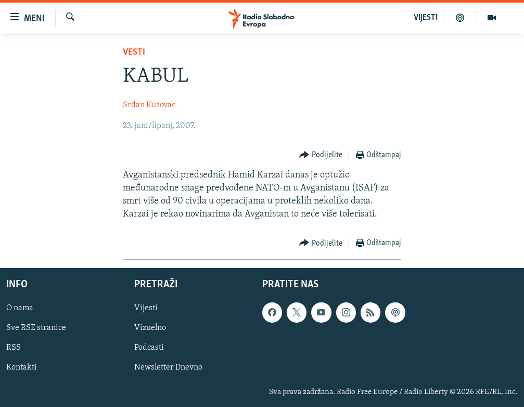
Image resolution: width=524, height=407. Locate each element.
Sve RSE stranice (36, 328)
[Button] (320, 155)
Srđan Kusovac (149, 105)
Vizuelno (150, 328)
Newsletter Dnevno (168, 367)
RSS (13, 348)
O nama (19, 308)
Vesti (134, 52)
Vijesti (146, 308)
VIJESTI (426, 18)
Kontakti (21, 367)
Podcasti (149, 348)
